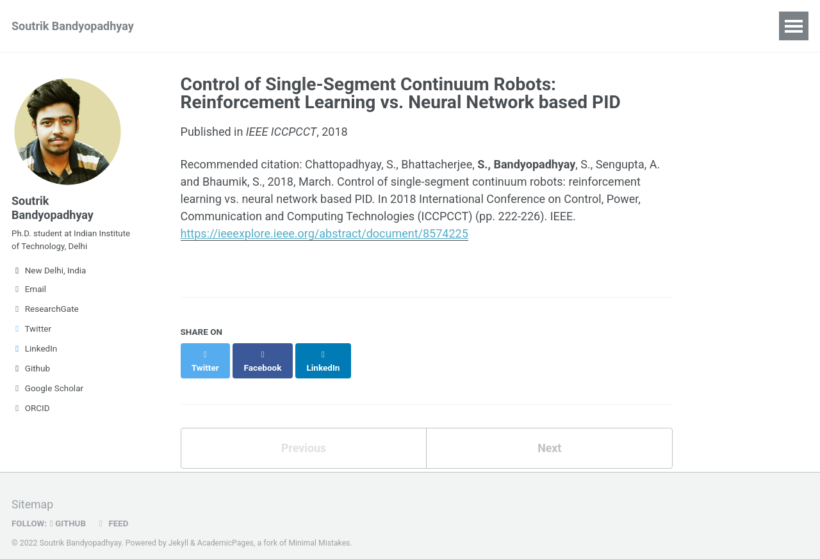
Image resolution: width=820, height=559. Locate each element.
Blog (357, 26)
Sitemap (33, 492)
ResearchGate (45, 312)
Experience (294, 26)
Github (31, 371)
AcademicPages (225, 530)
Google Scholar (47, 391)
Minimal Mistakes (321, 530)
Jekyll (178, 530)
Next (549, 434)
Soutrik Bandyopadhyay (73, 26)
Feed (113, 510)
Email (29, 292)
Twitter (31, 332)
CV (399, 26)
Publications (211, 26)
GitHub (69, 510)
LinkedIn (34, 351)
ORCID (31, 411)
